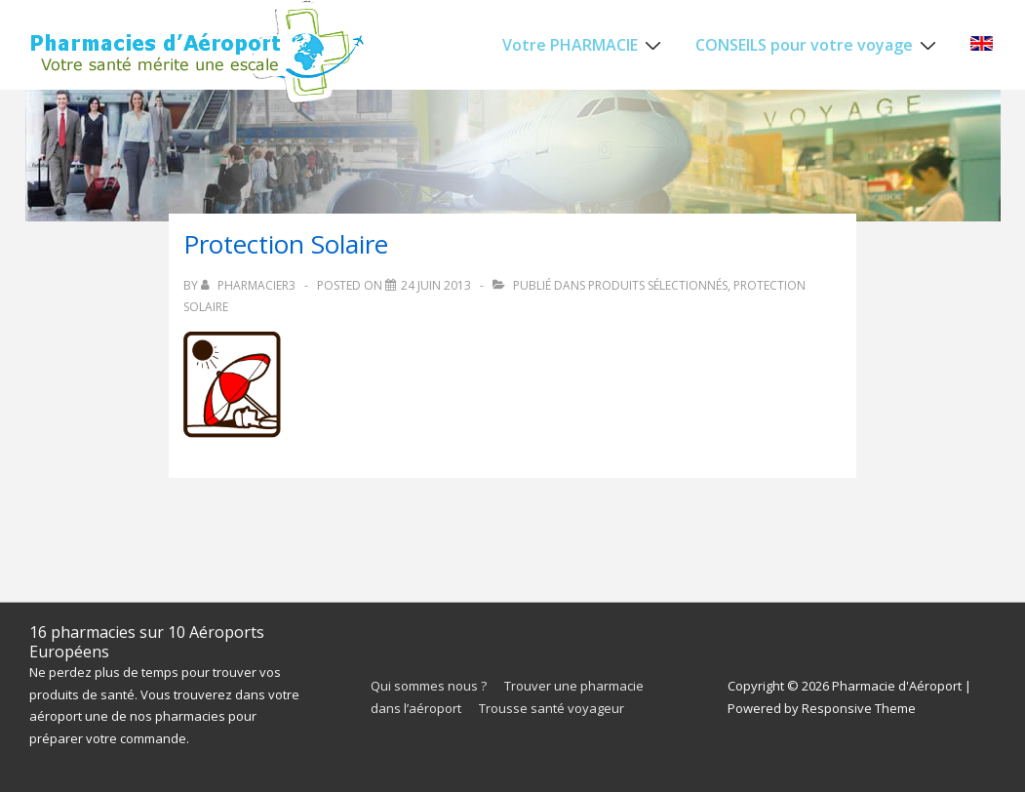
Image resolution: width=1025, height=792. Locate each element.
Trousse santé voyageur (551, 708)
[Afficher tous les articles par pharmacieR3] (249, 285)
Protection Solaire (285, 243)
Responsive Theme (859, 708)
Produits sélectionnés (658, 285)
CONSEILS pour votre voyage (818, 44)
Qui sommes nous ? (429, 685)
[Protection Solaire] (436, 285)
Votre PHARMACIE (584, 44)
